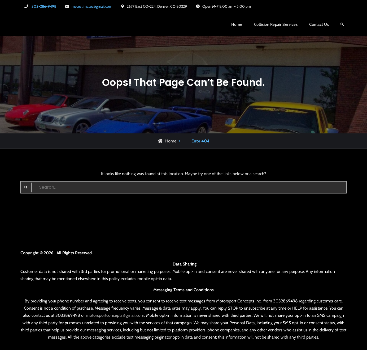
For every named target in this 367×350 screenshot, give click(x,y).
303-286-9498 (44, 6)
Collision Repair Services (276, 24)
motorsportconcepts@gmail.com (115, 315)
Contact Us (319, 24)
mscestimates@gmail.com (92, 6)
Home (236, 24)
